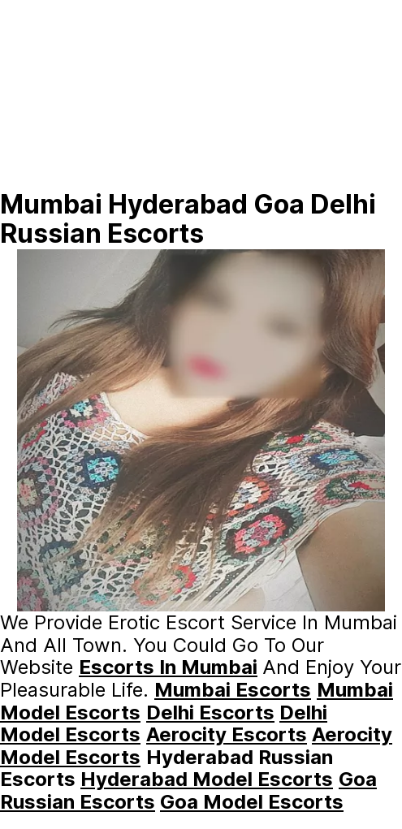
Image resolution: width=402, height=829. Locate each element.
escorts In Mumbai (168, 667)
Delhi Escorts (210, 712)
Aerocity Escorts (226, 734)
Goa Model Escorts (252, 802)
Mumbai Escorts (232, 690)
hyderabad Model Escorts (206, 779)
